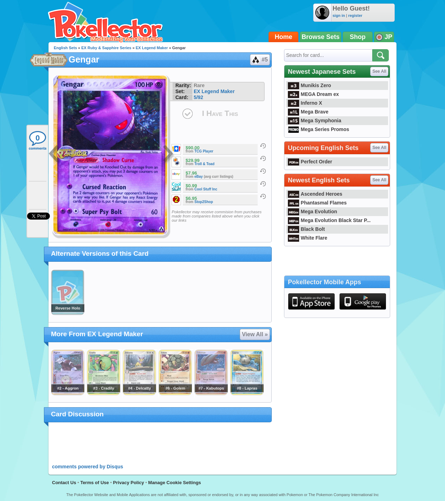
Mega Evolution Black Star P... (329, 220)
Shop (358, 36)
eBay (198, 176)
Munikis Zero (309, 85)
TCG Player (203, 151)
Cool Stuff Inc (205, 189)
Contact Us (64, 482)
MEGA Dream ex (313, 94)
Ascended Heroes (315, 194)
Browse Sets (321, 36)
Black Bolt (306, 229)
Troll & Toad (204, 164)
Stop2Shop (203, 202)
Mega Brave (308, 112)
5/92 (198, 97)
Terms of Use (94, 482)
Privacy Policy (128, 482)
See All (379, 71)
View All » (255, 334)
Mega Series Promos (318, 129)
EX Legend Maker (152, 48)
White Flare (307, 238)
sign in (339, 15)
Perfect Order (310, 161)
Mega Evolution (312, 211)
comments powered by (87, 466)
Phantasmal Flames (317, 203)
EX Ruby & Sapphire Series (106, 48)
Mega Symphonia (314, 120)
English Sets (65, 48)
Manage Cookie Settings (174, 482)
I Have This (220, 113)
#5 (259, 60)
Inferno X (305, 103)
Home (283, 36)
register (355, 15)
